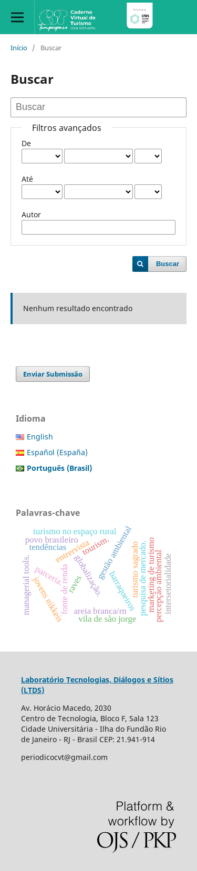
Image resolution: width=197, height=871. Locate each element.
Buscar (167, 264)
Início (19, 47)
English (40, 437)
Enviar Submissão (52, 374)
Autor (31, 214)
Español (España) (57, 452)
